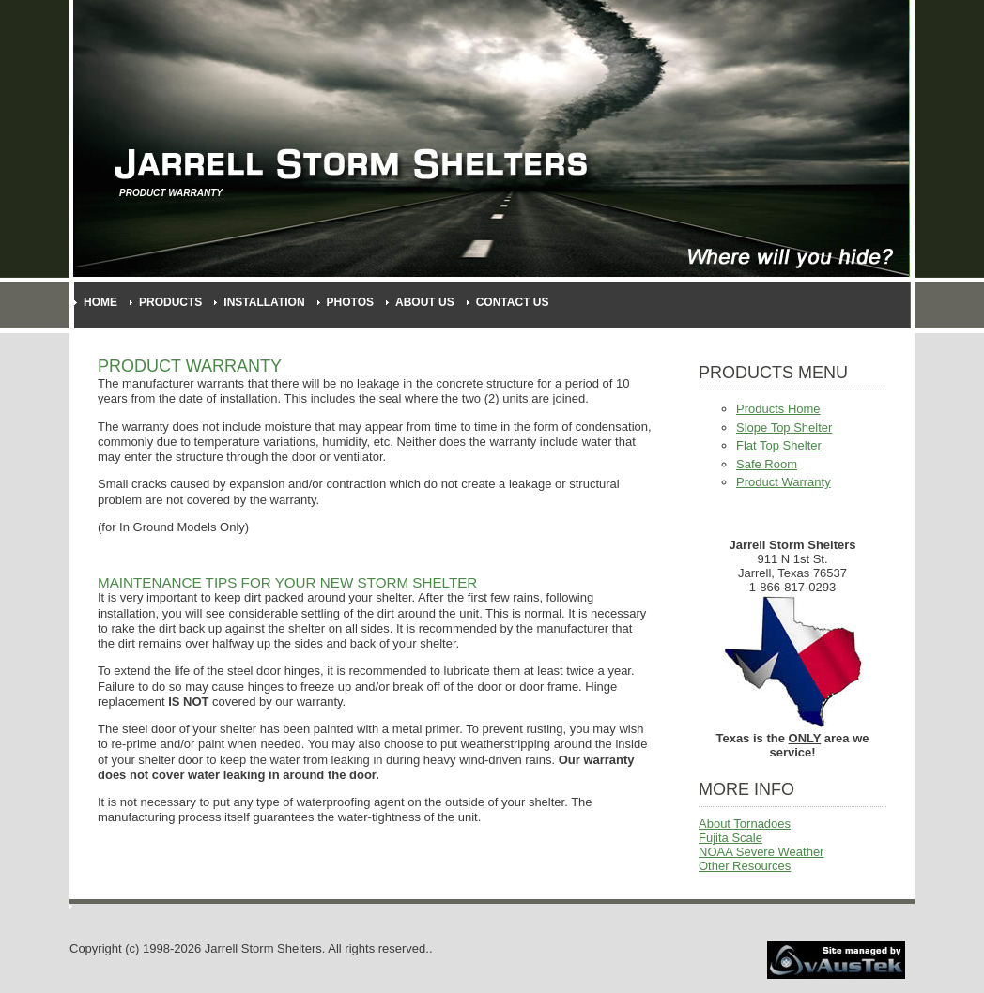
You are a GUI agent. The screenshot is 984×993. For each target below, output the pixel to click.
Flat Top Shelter (779, 445)
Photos (350, 302)
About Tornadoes (745, 824)
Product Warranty (783, 482)
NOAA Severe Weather (761, 852)
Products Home (778, 409)
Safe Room (766, 464)
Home (100, 302)
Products (170, 302)
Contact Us (512, 302)
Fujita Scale (730, 838)
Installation (263, 302)
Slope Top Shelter (784, 427)
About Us (424, 302)
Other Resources (745, 866)
